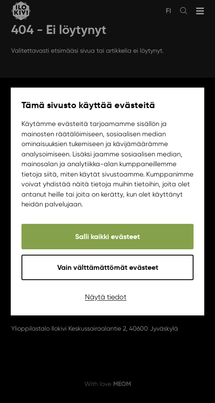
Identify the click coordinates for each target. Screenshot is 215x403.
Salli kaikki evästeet (107, 236)
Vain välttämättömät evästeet (107, 267)
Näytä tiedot (105, 297)
